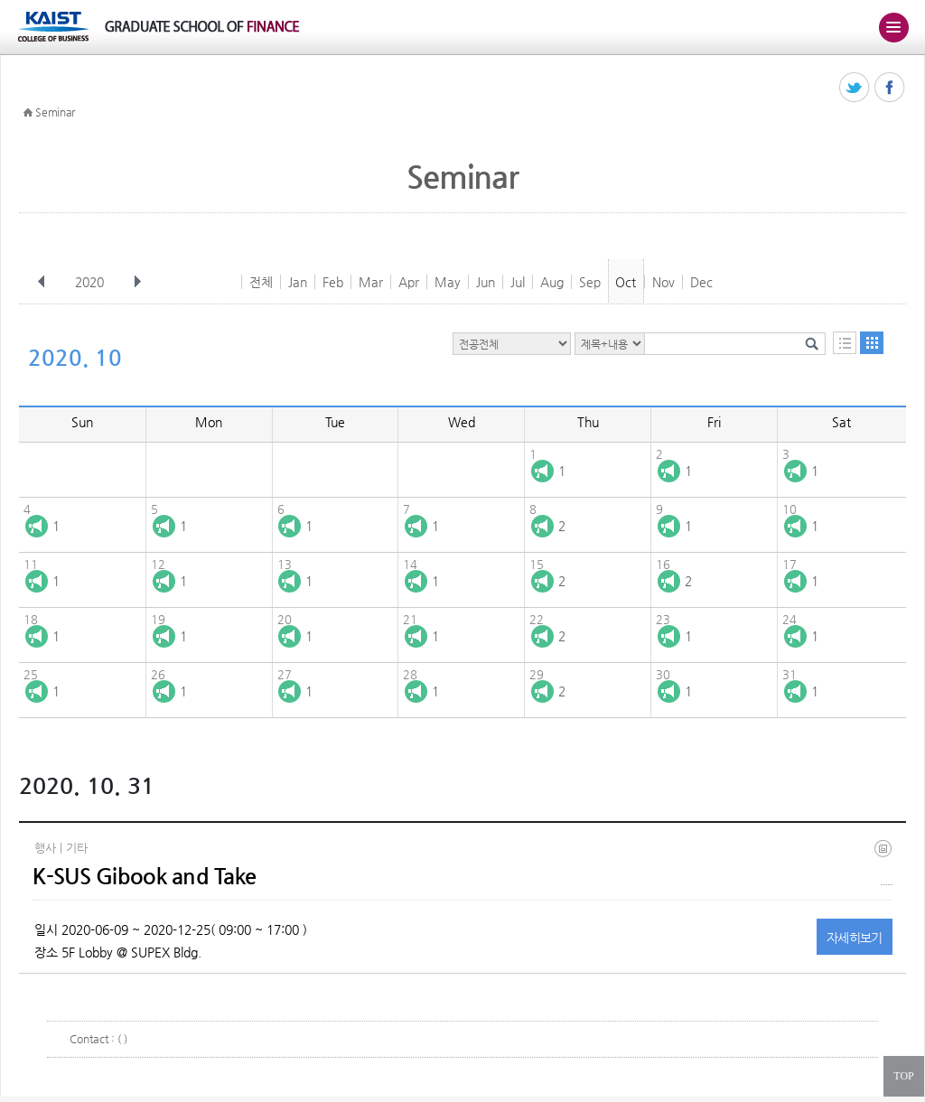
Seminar (55, 112)
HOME (28, 113)
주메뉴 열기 (893, 27)
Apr (408, 282)
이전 (41, 281)
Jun (485, 282)
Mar (371, 282)
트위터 (855, 88)
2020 (91, 282)
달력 (871, 343)
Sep (590, 282)
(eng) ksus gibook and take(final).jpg (886, 862)
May (447, 282)
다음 (137, 281)
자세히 (855, 937)
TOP (903, 1075)
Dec (701, 282)
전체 (261, 282)
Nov (663, 282)
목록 (844, 343)
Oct (625, 282)
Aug (552, 282)
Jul (517, 282)
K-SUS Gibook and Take (144, 876)
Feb (332, 282)
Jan (297, 282)
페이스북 (890, 88)
